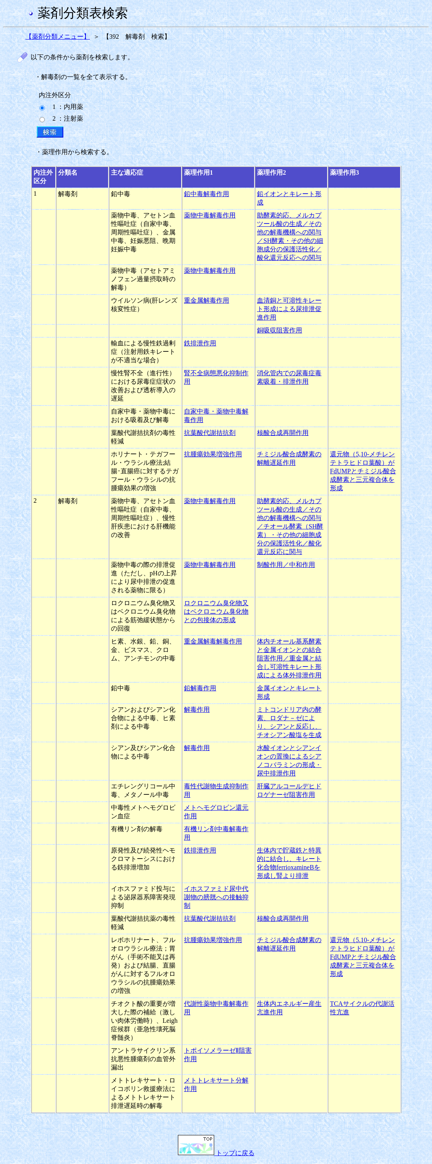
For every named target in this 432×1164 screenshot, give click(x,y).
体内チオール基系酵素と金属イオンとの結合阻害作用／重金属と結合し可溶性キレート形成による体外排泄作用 (289, 658)
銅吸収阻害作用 (279, 330)
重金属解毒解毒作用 (213, 641)
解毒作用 (197, 709)
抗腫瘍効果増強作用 (213, 454)
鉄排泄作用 (200, 343)
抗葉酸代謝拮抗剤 (210, 432)
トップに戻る (216, 1152)
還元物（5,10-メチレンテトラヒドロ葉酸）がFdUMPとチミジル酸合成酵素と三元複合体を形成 (363, 471)
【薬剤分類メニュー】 (57, 36)
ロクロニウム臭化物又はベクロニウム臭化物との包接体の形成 (216, 611)
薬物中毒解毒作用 (210, 215)
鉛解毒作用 (200, 688)
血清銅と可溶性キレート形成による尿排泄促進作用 (289, 309)
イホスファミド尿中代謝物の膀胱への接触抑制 (216, 897)
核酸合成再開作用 (283, 432)
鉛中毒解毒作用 (206, 193)
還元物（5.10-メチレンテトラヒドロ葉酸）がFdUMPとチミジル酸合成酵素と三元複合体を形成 (363, 956)
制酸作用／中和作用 (286, 564)
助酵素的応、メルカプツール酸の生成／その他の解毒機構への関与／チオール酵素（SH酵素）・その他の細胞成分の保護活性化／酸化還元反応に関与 (290, 526)
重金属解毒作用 (206, 300)
